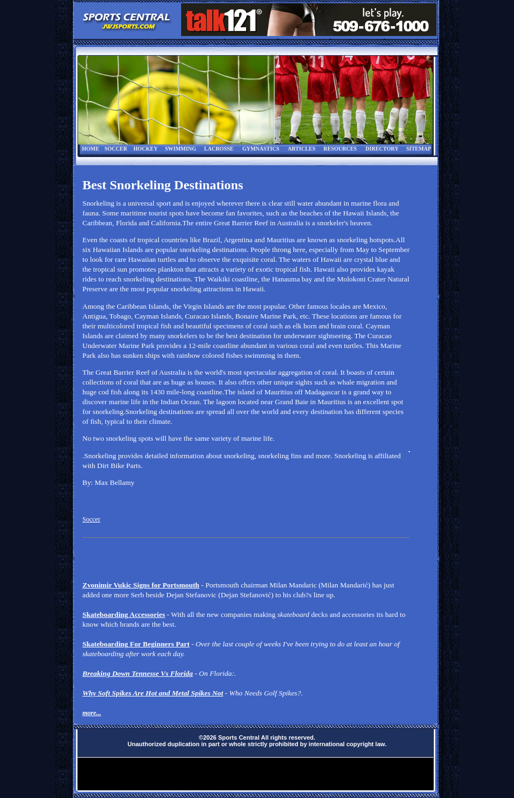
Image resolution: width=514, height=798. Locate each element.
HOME (90, 149)
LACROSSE (219, 149)
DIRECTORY (382, 149)
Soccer (91, 519)
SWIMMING (180, 149)
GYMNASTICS (260, 149)
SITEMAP (418, 149)
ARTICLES (301, 149)
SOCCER (115, 149)
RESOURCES (340, 149)
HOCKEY (145, 149)
